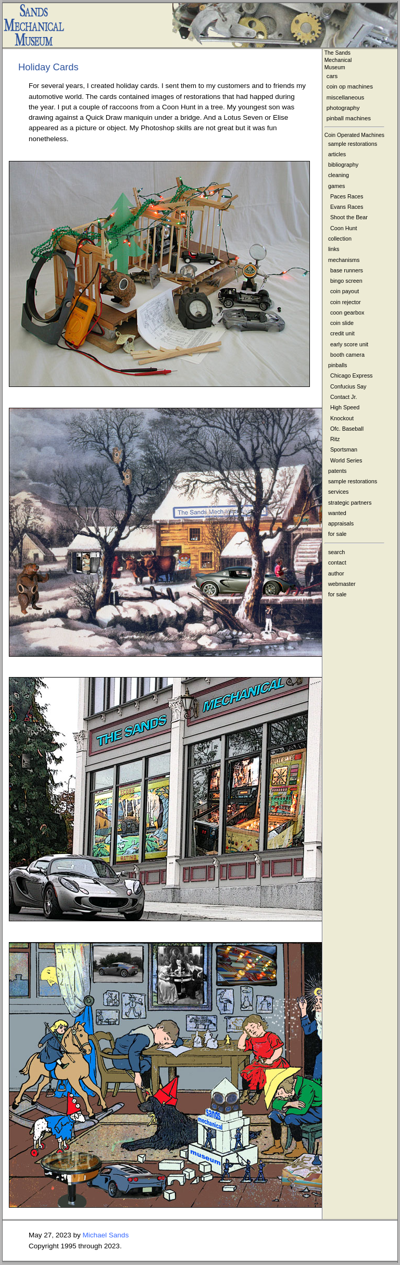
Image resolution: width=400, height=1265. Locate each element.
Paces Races (347, 196)
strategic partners (349, 502)
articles (337, 154)
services (338, 492)
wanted (337, 513)
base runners (346, 270)
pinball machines (349, 118)
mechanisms (344, 260)
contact (337, 562)
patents (337, 471)
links (334, 249)
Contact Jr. (343, 397)
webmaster (342, 584)
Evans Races (347, 207)
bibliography (343, 164)
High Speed (344, 407)
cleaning (338, 175)
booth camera (347, 355)
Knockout (342, 418)
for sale (337, 534)
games (336, 186)
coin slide (342, 323)
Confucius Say (348, 386)
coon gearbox (347, 312)
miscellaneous (346, 97)
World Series (346, 460)
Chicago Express (351, 375)
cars (332, 76)
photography (343, 108)
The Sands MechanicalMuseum (338, 60)
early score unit (349, 344)
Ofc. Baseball (347, 428)
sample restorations (352, 144)
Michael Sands (106, 1235)
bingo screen (346, 281)
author (336, 573)
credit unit (342, 333)
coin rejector (345, 302)
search (336, 552)
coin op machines (350, 86)
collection (340, 238)
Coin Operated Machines (354, 135)
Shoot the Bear (349, 217)
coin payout (344, 291)
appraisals (341, 523)
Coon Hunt (343, 228)
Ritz (335, 439)
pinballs (337, 365)
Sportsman (343, 449)
